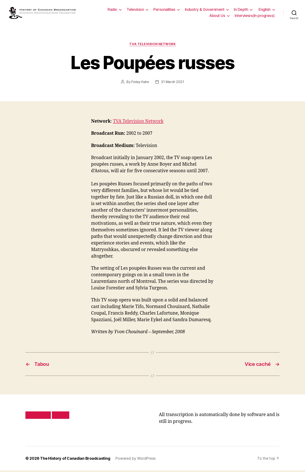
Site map (60, 416)
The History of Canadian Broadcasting (75, 460)
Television (135, 10)
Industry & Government (205, 10)
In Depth (241, 10)
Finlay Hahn (140, 83)
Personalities (164, 10)
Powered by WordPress (135, 460)
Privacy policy (38, 416)
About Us (217, 16)
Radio (112, 10)
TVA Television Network (152, 46)
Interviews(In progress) (255, 16)
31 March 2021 (172, 83)
